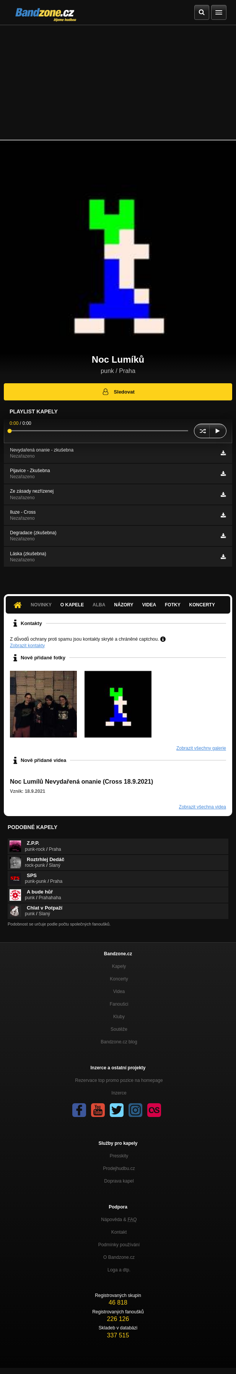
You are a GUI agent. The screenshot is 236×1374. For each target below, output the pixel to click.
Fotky (173, 604)
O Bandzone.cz (119, 1257)
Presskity (119, 1156)
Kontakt (119, 1232)
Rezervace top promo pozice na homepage (119, 1080)
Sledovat (118, 391)
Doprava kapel (118, 1181)
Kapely (119, 966)
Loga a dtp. (118, 1270)
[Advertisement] (118, 82)
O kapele (72, 604)
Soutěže (119, 1029)
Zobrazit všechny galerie (201, 748)
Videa (149, 604)
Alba (99, 604)
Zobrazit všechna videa (202, 807)
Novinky (41, 604)
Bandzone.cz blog (119, 1042)
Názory (123, 604)
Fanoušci (119, 1004)
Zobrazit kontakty (27, 645)
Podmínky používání (119, 1244)
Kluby (119, 1016)
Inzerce (118, 1093)
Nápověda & (119, 1219)
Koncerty (202, 604)
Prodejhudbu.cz (119, 1168)
